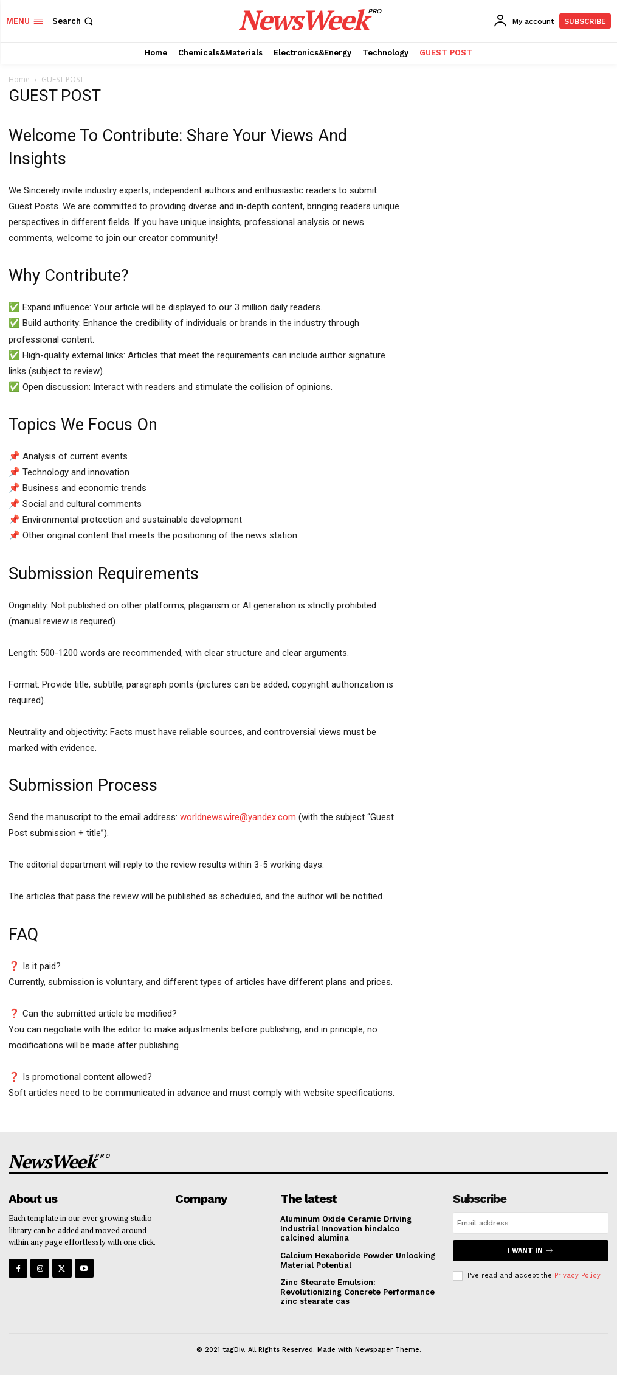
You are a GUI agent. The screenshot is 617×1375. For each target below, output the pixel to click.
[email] (530, 1223)
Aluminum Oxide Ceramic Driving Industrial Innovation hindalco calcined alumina (346, 1228)
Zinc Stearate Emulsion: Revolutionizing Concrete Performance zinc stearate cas (357, 1292)
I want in (531, 1250)
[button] (73, 21)
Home (19, 79)
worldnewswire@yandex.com (238, 817)
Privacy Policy (577, 1275)
